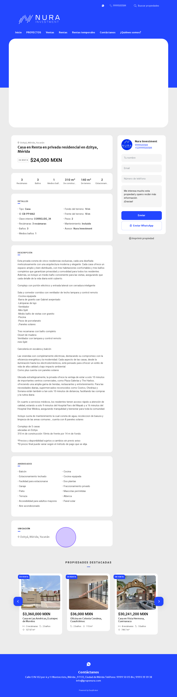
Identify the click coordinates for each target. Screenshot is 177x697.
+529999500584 (143, 148)
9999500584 (141, 145)
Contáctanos (107, 32)
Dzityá (23, 142)
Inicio (18, 32)
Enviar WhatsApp (141, 225)
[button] (18, 601)
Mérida (31, 142)
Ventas (50, 32)
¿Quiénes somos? (130, 32)
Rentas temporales (83, 32)
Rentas (63, 32)
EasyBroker (93, 690)
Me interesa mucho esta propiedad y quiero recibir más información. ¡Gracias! (141, 196)
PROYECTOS (33, 32)
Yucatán (40, 142)
